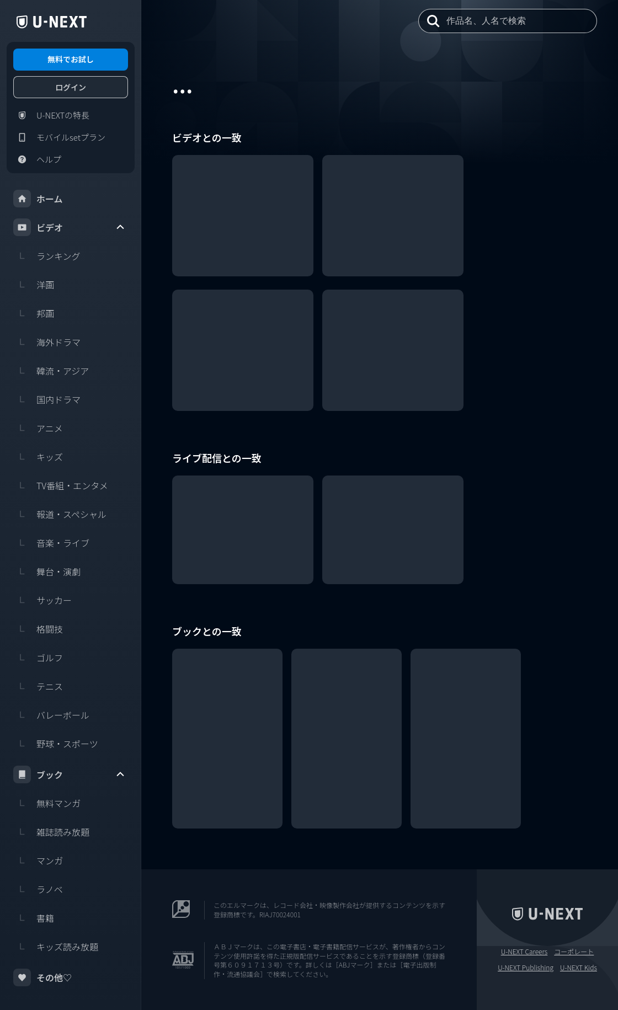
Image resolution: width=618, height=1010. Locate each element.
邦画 (33, 313)
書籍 (33, 918)
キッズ (38, 457)
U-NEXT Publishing (525, 967)
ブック (69, 774)
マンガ (38, 860)
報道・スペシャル (59, 514)
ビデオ (69, 227)
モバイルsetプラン (59, 137)
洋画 (33, 284)
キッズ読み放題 (55, 946)
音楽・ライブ (51, 543)
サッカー (42, 600)
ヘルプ (37, 159)
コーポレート (574, 951)
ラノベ (38, 889)
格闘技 (38, 629)
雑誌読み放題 (51, 832)
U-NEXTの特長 (51, 115)
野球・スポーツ (55, 743)
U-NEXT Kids (578, 967)
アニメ (38, 428)
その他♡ (42, 977)
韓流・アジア (51, 371)
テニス (38, 686)
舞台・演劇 (47, 571)
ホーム (38, 198)
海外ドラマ (47, 342)
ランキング (47, 256)
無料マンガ (47, 803)
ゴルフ (38, 657)
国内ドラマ (47, 399)
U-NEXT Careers (524, 951)
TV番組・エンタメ (60, 485)
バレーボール (51, 715)
